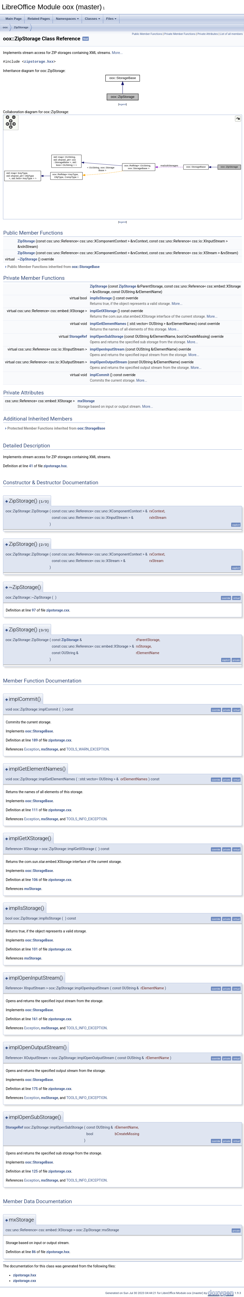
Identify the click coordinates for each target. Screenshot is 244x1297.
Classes (92, 19)
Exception (31, 749)
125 (35, 1171)
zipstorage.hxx (39, 61)
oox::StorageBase (86, 267)
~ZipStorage (27, 259)
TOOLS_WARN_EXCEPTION (87, 749)
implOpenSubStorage (107, 336)
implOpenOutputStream (108, 362)
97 (34, 610)
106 (35, 880)
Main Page (14, 19)
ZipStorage (21, 27)
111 (35, 810)
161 (35, 1019)
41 (31, 466)
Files (111, 19)
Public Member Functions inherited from (52, 267)
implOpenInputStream (107, 349)
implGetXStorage (103, 311)
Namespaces (67, 19)
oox (5, 27)
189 (35, 740)
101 (35, 949)
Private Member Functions (179, 34)
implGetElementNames (108, 324)
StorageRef (78, 336)
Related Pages (39, 19)
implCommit (99, 375)
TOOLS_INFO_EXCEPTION (86, 819)
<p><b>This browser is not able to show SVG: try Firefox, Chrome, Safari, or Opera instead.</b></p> (122, 88)
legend (122, 104)
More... (117, 53)
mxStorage (85, 401)
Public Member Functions (147, 34)
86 (34, 1252)
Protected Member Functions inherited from (54, 428)
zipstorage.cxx (57, 610)
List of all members (231, 34)
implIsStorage (101, 298)
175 (35, 1089)
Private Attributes (207, 34)
